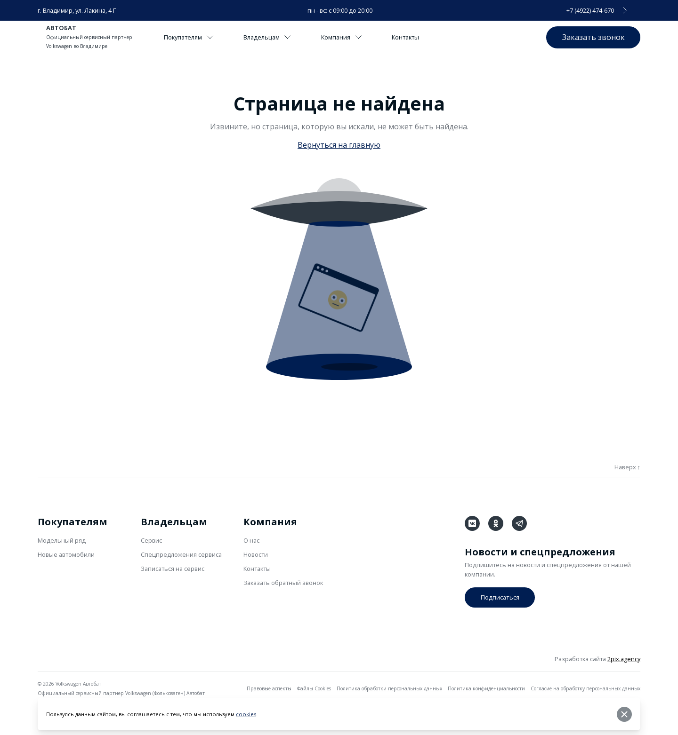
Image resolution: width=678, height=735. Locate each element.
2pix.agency (623, 659)
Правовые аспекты (269, 688)
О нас (251, 540)
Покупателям (189, 37)
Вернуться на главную (339, 145)
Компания (342, 37)
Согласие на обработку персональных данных (585, 688)
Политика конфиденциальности (486, 688)
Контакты (406, 37)
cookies (246, 714)
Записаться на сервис (172, 568)
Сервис (151, 540)
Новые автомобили (66, 554)
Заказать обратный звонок (283, 582)
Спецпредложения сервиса (181, 554)
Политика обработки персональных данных (389, 688)
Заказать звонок (593, 37)
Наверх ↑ (627, 467)
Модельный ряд (62, 540)
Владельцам (268, 37)
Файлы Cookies (314, 688)
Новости (255, 554)
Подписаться (500, 597)
